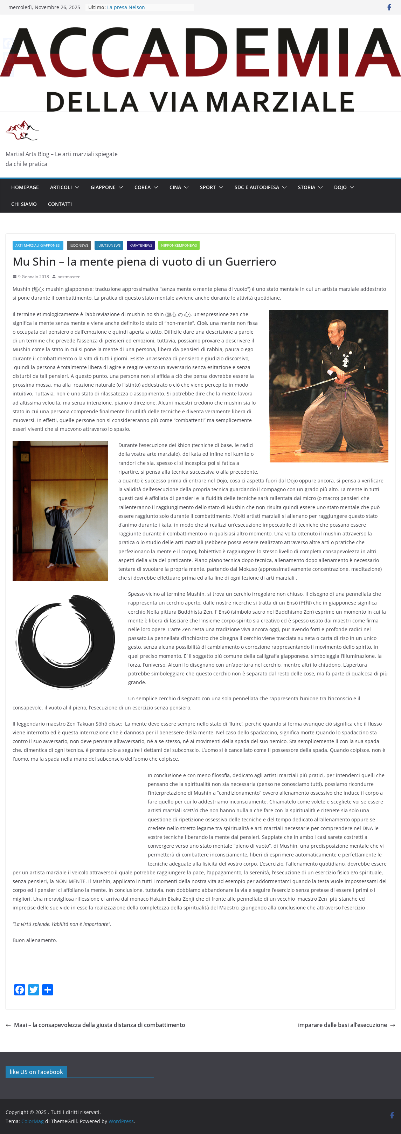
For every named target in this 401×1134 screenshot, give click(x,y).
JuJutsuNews (108, 245)
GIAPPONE (103, 187)
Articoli (61, 187)
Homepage (25, 187)
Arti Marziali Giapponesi (38, 245)
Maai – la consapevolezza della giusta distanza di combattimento (95, 1025)
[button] (75, 187)
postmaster (68, 277)
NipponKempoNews (179, 245)
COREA (142, 187)
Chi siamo (24, 204)
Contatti (60, 204)
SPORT (208, 187)
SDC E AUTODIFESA (257, 187)
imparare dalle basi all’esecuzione (346, 1025)
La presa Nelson (126, 7)
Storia (306, 187)
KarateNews (141, 245)
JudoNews (79, 245)
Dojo (340, 187)
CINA (175, 187)
